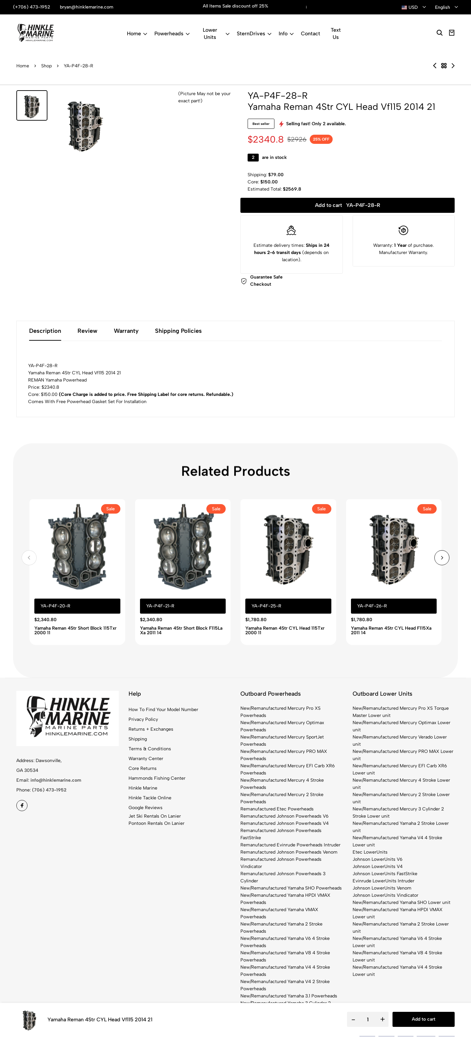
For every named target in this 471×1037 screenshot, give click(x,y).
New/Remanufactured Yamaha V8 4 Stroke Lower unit (397, 956)
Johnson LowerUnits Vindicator (385, 895)
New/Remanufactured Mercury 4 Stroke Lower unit (401, 783)
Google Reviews (146, 807)
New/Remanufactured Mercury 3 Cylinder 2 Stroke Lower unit (398, 812)
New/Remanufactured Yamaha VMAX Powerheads (279, 913)
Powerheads (172, 33)
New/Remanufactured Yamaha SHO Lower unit (401, 902)
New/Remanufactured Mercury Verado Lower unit (400, 740)
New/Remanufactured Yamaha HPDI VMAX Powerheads (285, 898)
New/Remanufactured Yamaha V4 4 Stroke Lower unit (397, 841)
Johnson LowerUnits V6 (377, 859)
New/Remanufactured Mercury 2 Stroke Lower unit (401, 798)
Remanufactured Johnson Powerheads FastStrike (281, 834)
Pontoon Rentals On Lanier (156, 823)
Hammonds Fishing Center (157, 778)
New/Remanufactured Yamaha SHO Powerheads (291, 888)
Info (286, 33)
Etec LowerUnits (370, 852)
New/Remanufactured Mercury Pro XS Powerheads (280, 712)
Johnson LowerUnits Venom (382, 888)
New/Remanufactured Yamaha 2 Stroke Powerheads (281, 927)
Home (137, 33)
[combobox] (414, 7)
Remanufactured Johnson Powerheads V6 (284, 816)
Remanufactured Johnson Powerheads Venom (289, 852)
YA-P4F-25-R (266, 606)
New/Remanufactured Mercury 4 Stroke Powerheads (282, 783)
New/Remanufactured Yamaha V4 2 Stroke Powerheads (285, 985)
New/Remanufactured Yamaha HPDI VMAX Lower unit (398, 913)
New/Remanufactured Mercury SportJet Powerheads (282, 740)
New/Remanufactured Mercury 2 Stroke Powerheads (281, 798)
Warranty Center (146, 758)
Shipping (138, 739)
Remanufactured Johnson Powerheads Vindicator (281, 863)
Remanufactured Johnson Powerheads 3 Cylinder (282, 877)
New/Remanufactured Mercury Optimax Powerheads (282, 726)
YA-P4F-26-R (372, 606)
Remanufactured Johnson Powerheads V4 (284, 823)
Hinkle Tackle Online (150, 798)
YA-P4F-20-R (55, 606)
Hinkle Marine (143, 788)
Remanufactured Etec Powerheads (277, 809)
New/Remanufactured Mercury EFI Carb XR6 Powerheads (287, 769)
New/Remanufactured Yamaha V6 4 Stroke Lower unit (397, 942)
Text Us (336, 33)
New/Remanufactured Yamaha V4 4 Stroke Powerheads (285, 970)
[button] (29, 557)
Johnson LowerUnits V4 (378, 866)
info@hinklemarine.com (55, 780)
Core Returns (143, 768)
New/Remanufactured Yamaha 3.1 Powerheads (288, 996)
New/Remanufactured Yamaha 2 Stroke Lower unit (401, 827)
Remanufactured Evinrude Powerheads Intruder (290, 845)
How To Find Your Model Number (163, 709)
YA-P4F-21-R (160, 606)
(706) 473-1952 (49, 790)
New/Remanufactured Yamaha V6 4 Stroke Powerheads (285, 942)
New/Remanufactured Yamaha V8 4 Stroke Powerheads (285, 956)
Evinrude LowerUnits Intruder (383, 881)
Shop (46, 66)
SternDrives (254, 33)
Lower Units (216, 33)
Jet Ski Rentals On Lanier (155, 816)
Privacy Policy (143, 719)
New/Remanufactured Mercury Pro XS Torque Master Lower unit (401, 712)
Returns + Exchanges (151, 729)
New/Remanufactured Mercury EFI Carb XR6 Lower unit (400, 769)
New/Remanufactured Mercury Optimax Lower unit (401, 726)
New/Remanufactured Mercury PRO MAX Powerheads (283, 755)
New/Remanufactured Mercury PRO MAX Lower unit (403, 755)
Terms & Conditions (150, 749)
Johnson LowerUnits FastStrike (385, 873)
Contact (310, 33)
